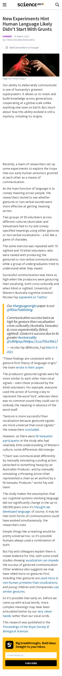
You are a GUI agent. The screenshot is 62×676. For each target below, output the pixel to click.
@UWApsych (16, 341)
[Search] (57, 5)
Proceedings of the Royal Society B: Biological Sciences (26, 629)
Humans (7, 36)
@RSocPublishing (19, 309)
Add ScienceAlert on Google (22, 47)
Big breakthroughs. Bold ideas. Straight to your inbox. (36, 644)
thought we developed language (26, 509)
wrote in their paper (30, 367)
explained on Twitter (33, 297)
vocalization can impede (42, 560)
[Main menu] (5, 5)
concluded (32, 429)
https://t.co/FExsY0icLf (41, 341)
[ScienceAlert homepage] (31, 4)
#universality (27, 337)
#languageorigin (24, 305)
